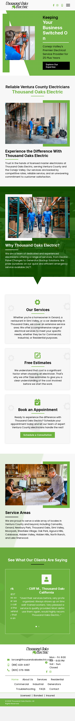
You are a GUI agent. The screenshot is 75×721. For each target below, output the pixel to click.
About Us (27, 676)
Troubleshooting (25, 686)
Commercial (21, 681)
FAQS (42, 686)
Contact (54, 686)
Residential (57, 676)
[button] (68, 5)
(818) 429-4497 (20, 663)
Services (42, 676)
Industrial (38, 681)
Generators (54, 681)
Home (14, 676)
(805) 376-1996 (20, 668)
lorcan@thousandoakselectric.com (31, 658)
